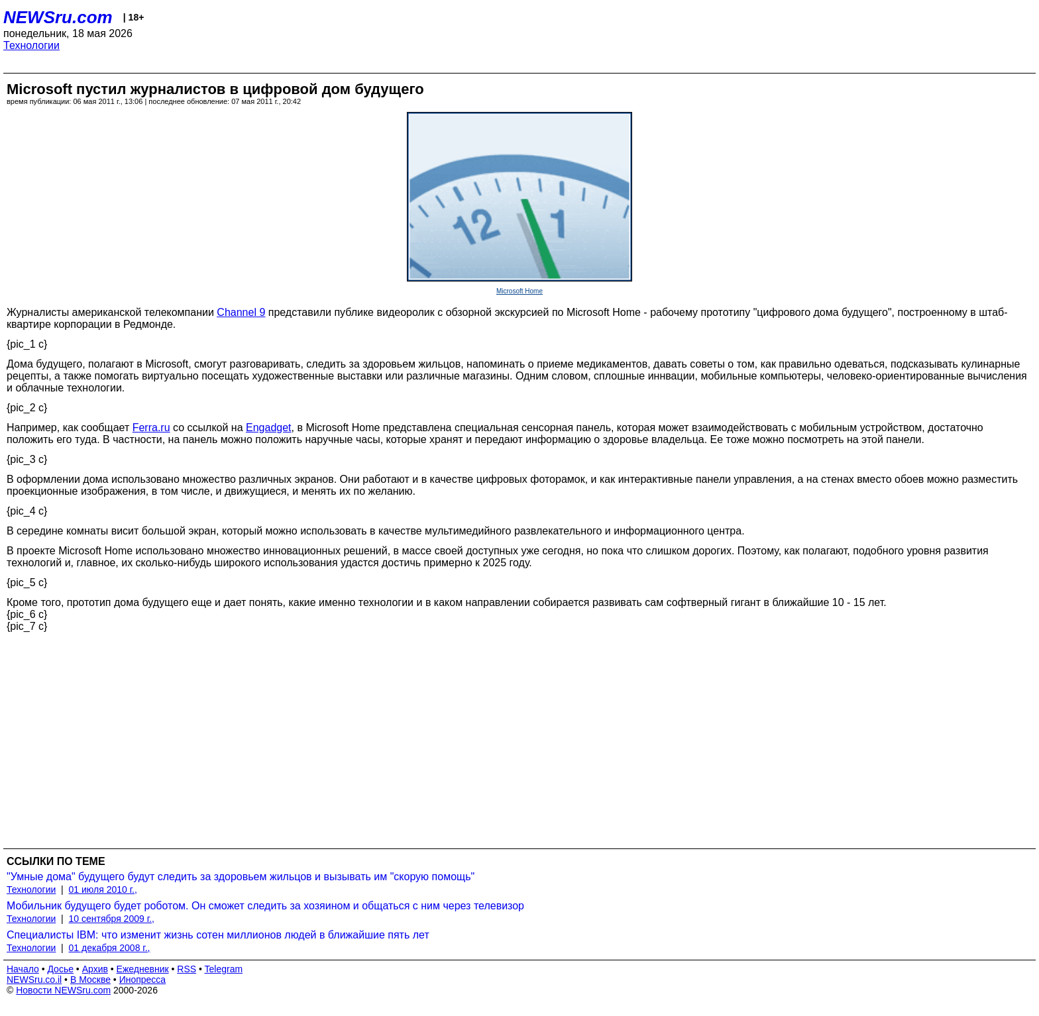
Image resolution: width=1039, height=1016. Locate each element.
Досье (60, 969)
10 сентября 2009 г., (111, 918)
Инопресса (142, 979)
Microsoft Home (519, 291)
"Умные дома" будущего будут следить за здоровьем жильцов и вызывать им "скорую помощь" (240, 876)
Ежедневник (143, 969)
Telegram (224, 969)
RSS (186, 969)
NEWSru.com (58, 17)
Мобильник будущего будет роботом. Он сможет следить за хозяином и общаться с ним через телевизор (265, 905)
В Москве (90, 979)
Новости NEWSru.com (63, 990)
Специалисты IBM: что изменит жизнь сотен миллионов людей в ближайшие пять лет (218, 934)
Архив (95, 969)
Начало (23, 969)
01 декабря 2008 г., (109, 947)
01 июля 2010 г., (103, 889)
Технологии (31, 45)
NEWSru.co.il (34, 979)
